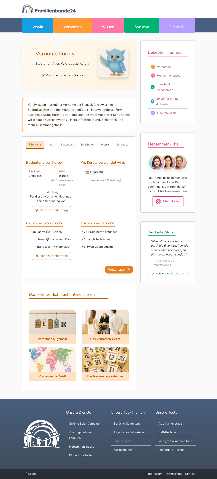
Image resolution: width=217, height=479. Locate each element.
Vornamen (72, 27)
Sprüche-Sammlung (127, 424)
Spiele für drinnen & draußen (168, 101)
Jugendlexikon (166, 113)
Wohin (37, 27)
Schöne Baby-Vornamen (85, 424)
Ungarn (95, 172)
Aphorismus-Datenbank (168, 273)
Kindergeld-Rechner (172, 450)
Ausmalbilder (123, 450)
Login (30, 474)
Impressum (155, 474)
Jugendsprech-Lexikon (129, 432)
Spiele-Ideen (122, 441)
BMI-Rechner (167, 432)
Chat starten (168, 201)
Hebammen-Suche (81, 447)
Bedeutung (67, 144)
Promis (105, 144)
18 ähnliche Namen (97, 239)
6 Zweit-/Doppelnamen (99, 247)
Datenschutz (173, 474)
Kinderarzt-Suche (80, 455)
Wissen (108, 27)
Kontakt (190, 474)
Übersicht (35, 144)
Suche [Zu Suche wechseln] (177, 27)
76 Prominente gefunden (101, 232)
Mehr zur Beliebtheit (51, 256)
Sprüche (142, 27)
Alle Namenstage (170, 424)
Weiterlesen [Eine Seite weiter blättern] (119, 270)
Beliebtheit (87, 144)
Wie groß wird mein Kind (175, 441)
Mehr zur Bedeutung (51, 210)
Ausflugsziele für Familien (80, 435)
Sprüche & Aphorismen (165, 87)
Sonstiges (122, 144)
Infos (51, 144)
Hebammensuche (168, 76)
